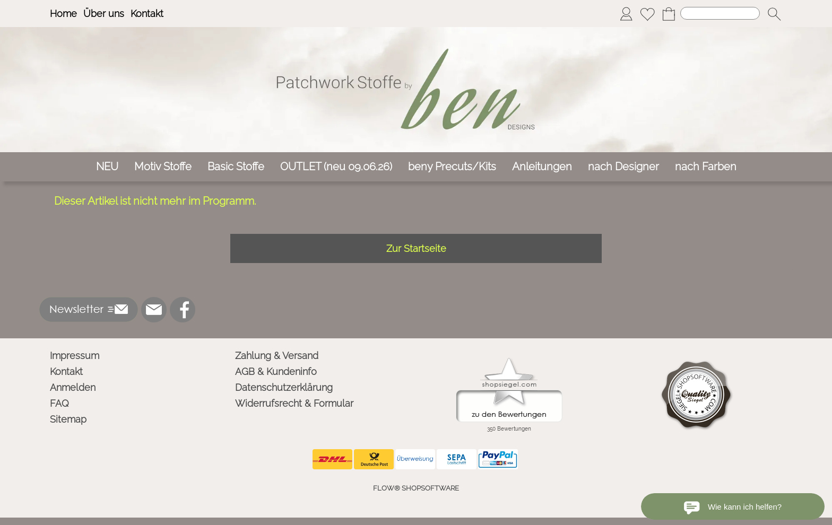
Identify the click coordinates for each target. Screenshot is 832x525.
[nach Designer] (623, 166)
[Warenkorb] (669, 14)
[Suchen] (720, 13)
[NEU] (107, 166)
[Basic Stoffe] (236, 166)
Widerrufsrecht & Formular (294, 403)
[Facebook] (182, 309)
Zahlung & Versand (276, 355)
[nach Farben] (705, 166)
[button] (774, 14)
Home (63, 13)
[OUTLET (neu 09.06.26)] (336, 166)
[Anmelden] (626, 14)
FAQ (59, 403)
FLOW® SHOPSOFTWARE (416, 488)
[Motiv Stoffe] (163, 166)
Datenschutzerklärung (284, 387)
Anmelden (73, 387)
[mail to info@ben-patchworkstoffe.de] (154, 309)
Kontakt (147, 13)
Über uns (103, 13)
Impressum (74, 355)
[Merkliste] (647, 14)
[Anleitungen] (542, 166)
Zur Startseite (416, 248)
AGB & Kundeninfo (276, 371)
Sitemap (68, 419)
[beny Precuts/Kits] (452, 166)
